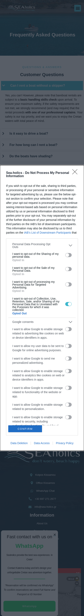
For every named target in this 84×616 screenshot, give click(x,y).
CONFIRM (25, 428)
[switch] (68, 255)
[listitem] (42, 245)
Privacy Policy (65, 443)
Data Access (42, 443)
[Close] (76, 173)
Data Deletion (19, 443)
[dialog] (42, 308)
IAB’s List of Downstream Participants (47, 232)
